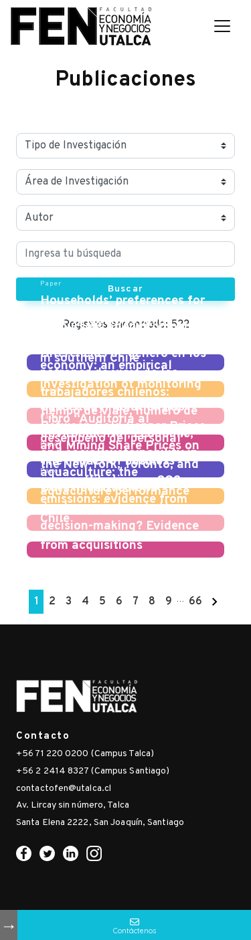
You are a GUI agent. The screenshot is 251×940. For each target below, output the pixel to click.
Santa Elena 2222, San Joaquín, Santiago (100, 822)
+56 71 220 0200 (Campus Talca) (85, 753)
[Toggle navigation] (222, 26)
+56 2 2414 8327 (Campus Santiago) (92, 771)
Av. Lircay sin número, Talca (72, 805)
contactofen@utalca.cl (63, 788)
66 (195, 601)
